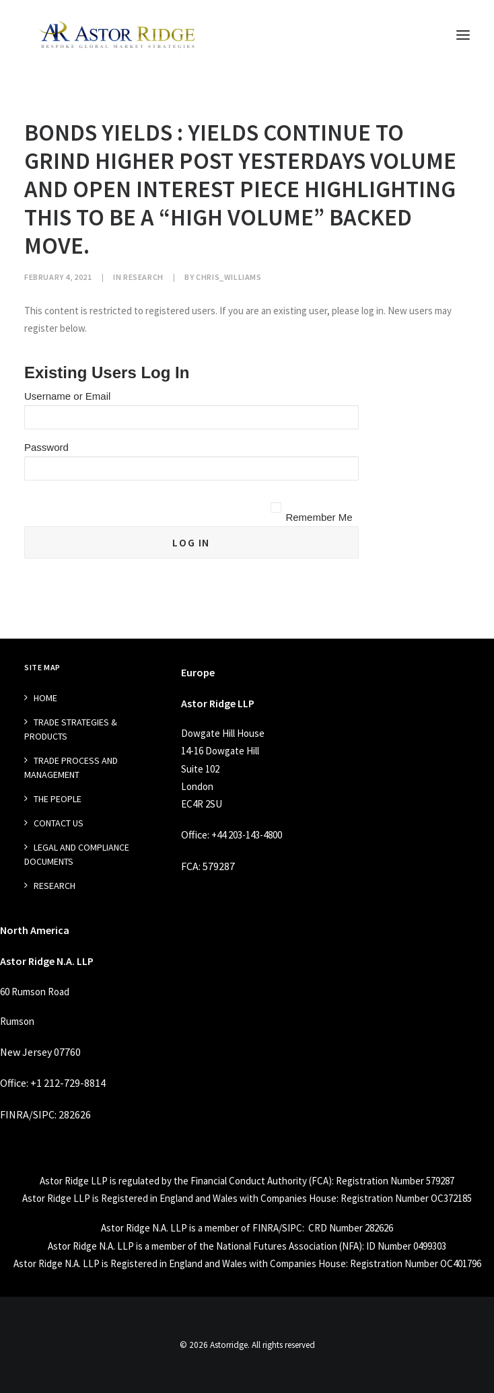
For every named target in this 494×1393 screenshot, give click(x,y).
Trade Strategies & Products (70, 729)
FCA (190, 866)
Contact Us (58, 823)
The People (57, 799)
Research (143, 277)
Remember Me (318, 517)
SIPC (44, 1114)
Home (45, 698)
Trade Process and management (71, 767)
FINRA (14, 1114)
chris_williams (228, 277)
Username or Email (67, 396)
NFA (350, 1246)
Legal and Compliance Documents (76, 854)
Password (46, 447)
